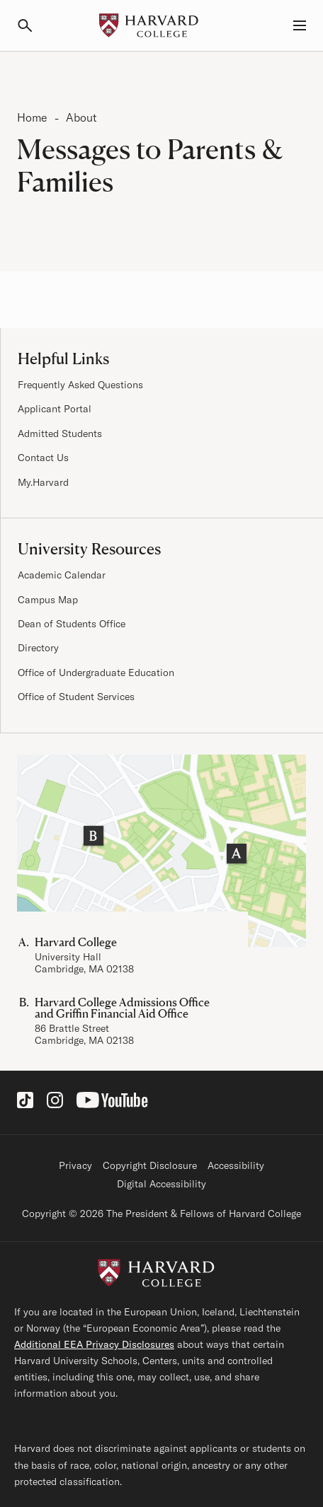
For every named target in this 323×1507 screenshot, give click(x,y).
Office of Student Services (76, 696)
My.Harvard (43, 482)
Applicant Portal (54, 408)
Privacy (75, 1165)
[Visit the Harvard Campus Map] (161, 851)
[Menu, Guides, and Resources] (292, 25)
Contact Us (43, 457)
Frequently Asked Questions (80, 384)
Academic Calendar (62, 575)
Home (32, 117)
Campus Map (48, 599)
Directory (38, 647)
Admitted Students (60, 433)
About (81, 117)
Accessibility (236, 1165)
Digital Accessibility (161, 1183)
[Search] (31, 25)
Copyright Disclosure (150, 1165)
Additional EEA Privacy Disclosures (94, 1344)
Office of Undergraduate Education (96, 672)
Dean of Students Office (71, 623)
